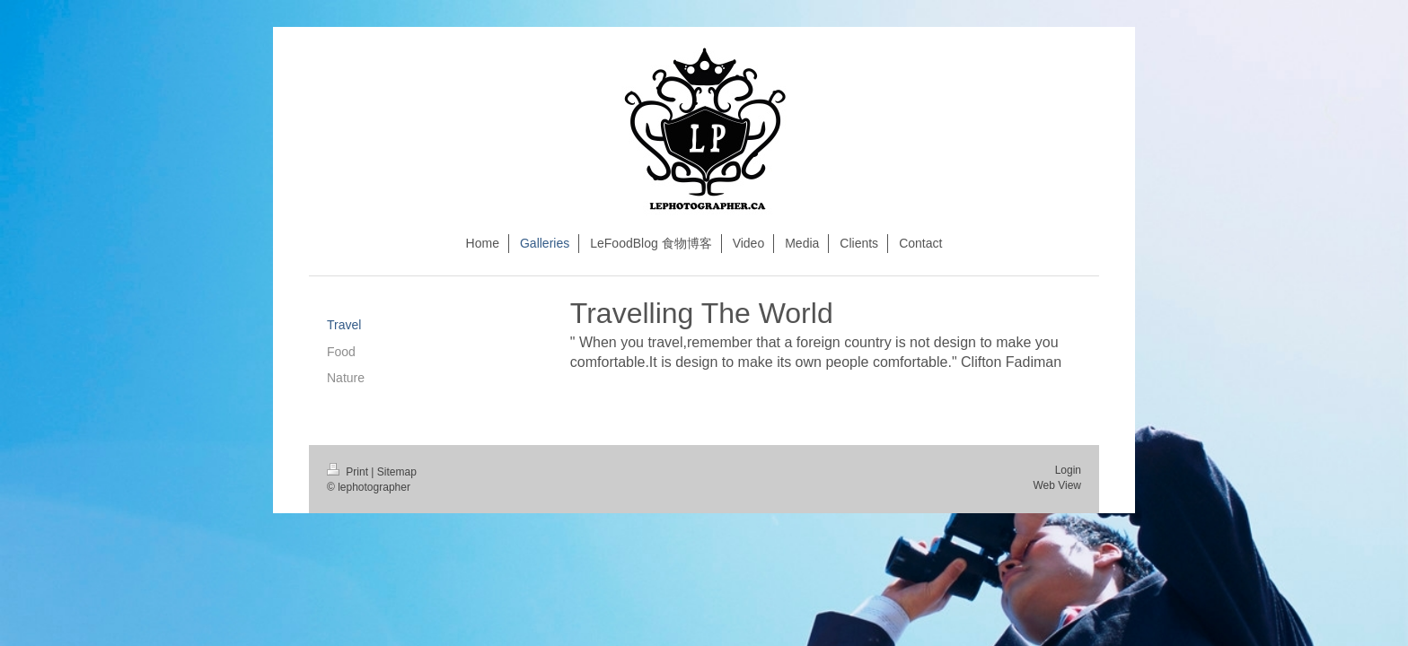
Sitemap (397, 472)
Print (349, 472)
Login (1068, 470)
